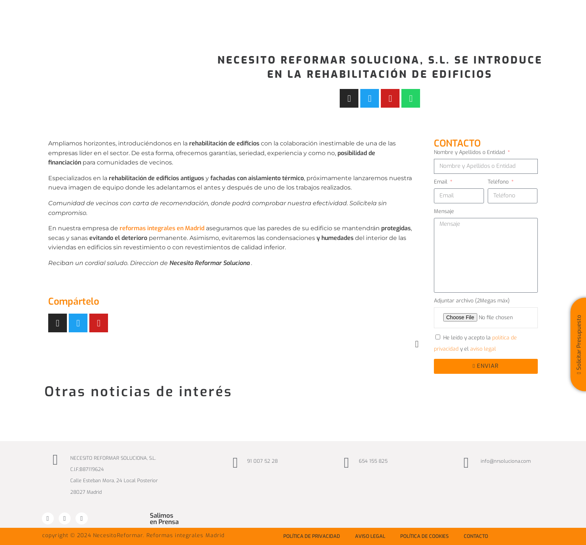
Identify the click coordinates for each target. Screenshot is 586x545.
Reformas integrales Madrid (185, 535)
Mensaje (444, 211)
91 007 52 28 (262, 461)
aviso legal (483, 348)
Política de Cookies (424, 536)
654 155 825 (373, 461)
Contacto (476, 536)
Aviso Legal (370, 536)
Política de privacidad (311, 536)
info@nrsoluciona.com (506, 461)
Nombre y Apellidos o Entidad (470, 152)
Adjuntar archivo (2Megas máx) (472, 300)
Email (441, 181)
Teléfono (499, 181)
